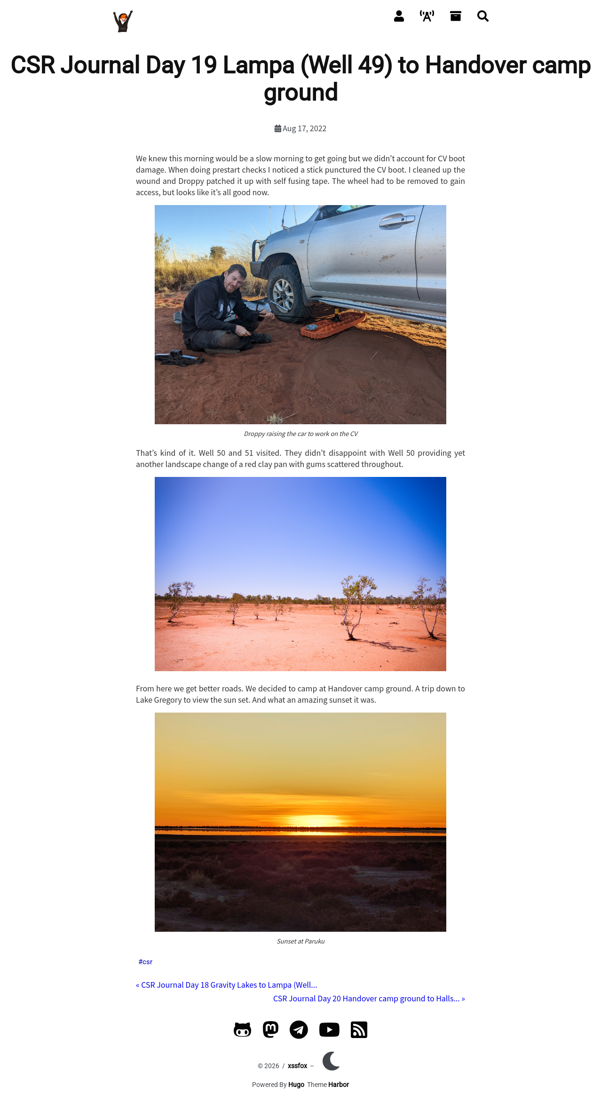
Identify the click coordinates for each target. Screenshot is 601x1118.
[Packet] (427, 15)
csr (147, 962)
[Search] (483, 15)
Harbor (338, 1084)
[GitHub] (242, 1034)
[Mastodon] (271, 1034)
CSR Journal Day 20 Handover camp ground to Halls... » (369, 998)
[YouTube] (329, 1034)
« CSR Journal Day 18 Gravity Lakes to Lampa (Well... (226, 984)
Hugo (296, 1084)
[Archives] (455, 15)
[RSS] (359, 1034)
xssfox (297, 1066)
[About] (399, 15)
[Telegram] (299, 1034)
